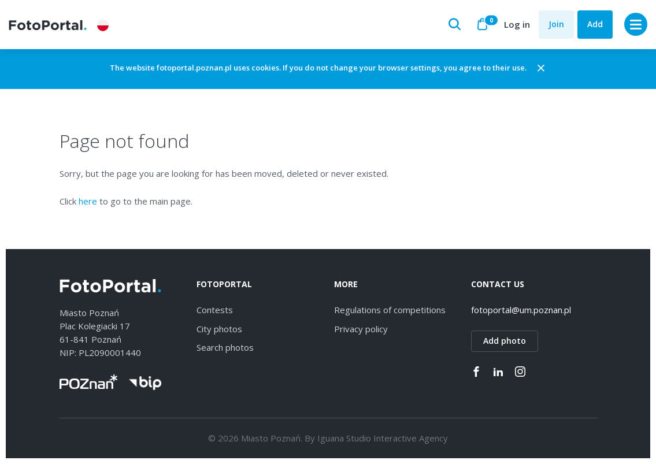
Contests (215, 309)
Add (595, 23)
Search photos (225, 347)
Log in (517, 24)
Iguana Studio (344, 438)
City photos (219, 329)
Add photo (504, 340)
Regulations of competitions (390, 309)
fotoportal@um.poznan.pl (521, 309)
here (88, 201)
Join (556, 23)
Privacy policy (361, 329)
